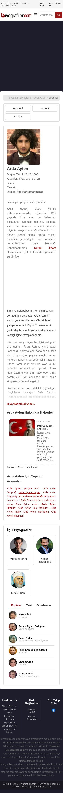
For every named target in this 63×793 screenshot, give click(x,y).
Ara (58, 15)
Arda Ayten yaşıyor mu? (23, 488)
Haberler (45, 108)
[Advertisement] (31, 56)
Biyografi (18, 108)
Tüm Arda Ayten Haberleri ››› (22, 467)
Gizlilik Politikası (20, 786)
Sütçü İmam (18, 592)
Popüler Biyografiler (32, 717)
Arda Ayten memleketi (36, 511)
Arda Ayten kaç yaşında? (33, 508)
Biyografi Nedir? (32, 710)
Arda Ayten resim (27, 504)
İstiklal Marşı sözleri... (45, 427)
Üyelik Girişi (41, 4)
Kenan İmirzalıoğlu (45, 560)
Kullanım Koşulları (41, 786)
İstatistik (18, 116)
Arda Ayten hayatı (29, 492)
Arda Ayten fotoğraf (31, 500)
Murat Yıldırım (18, 558)
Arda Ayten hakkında (31, 496)
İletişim (59, 3)
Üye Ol (51, 4)
